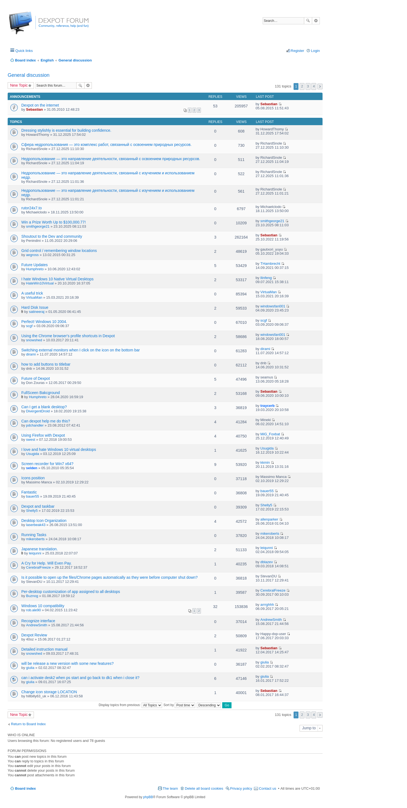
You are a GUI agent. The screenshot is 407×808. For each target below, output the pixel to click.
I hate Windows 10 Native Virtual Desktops (57, 279)
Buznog (32, 596)
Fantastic (29, 492)
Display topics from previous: (130, 705)
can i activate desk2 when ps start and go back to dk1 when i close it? (80, 677)
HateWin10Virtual (40, 283)
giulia (30, 668)
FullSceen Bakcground (40, 392)
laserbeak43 (35, 525)
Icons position (33, 478)
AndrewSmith (36, 625)
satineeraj (36, 312)
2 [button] (302, 86)
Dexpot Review (34, 635)
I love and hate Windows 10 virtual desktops (58, 449)
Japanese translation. (39, 549)
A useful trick (32, 293)
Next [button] (320, 86)
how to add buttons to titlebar (46, 364)
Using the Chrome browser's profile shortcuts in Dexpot (68, 336)
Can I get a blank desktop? (44, 407)
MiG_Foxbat (270, 434)
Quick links (24, 51)
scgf (29, 326)
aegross (32, 255)
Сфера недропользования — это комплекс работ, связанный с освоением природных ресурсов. (106, 144)
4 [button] (314, 86)
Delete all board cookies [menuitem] (204, 788)
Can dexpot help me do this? (45, 421)
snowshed (34, 340)
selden (31, 468)
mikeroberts (35, 539)
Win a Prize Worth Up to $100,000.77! (53, 222)
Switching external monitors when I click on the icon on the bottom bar (80, 350)
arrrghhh (267, 605)
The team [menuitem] (170, 788)
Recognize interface (38, 621)
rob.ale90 (33, 610)
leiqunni (35, 553)
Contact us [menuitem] (267, 788)
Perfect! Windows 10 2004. (44, 321)
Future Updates (34, 265)
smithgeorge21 (37, 226)
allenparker (269, 519)
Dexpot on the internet (40, 105)
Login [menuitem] (315, 51)
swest (30, 439)
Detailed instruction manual (44, 649)
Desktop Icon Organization (43, 520)
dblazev (266, 562)
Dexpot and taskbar (37, 506)
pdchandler (34, 425)
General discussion (28, 75)
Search (308, 20)
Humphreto (34, 269)
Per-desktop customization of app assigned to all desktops (70, 591)
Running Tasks (33, 535)
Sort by (179, 705)
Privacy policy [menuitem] (241, 788)
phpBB (148, 797)
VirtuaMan (34, 297)
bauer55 (32, 496)
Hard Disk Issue (34, 307)
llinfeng (266, 278)
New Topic (19, 85)
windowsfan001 (272, 306)
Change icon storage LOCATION (49, 692)
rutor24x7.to (31, 208)
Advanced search (316, 20)
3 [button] (308, 86)
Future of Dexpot (35, 378)
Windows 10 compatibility (42, 606)
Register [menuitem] (297, 51)
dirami (31, 354)
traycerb (267, 406)
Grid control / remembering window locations (59, 250)
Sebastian (34, 109)
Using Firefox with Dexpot (43, 435)
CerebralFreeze (38, 567)
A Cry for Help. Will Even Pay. (46, 563)
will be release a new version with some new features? (67, 663)
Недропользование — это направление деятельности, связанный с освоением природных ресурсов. (110, 159)
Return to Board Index (28, 724)
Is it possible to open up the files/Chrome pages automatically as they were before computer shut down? (109, 577)
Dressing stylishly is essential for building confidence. (66, 130)
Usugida (32, 454)
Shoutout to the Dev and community (51, 236)
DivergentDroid (38, 411)
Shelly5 (32, 511)
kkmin (265, 462)
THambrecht (270, 264)
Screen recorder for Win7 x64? (47, 464)
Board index (25, 788)
